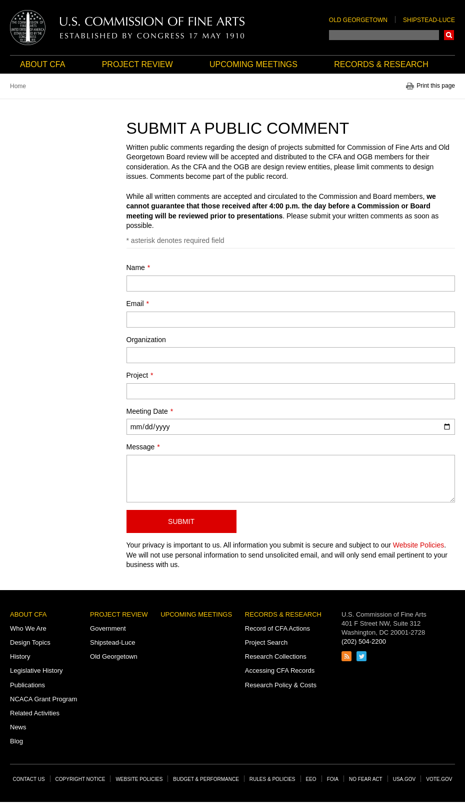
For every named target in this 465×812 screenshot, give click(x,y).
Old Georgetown (358, 20)
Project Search (266, 642)
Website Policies (418, 545)
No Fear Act (365, 779)
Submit (181, 521)
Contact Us (29, 779)
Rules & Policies (273, 779)
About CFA (42, 64)
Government (108, 628)
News (18, 727)
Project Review (137, 64)
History (20, 656)
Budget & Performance (206, 779)
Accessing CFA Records (279, 670)
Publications (27, 685)
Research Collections (275, 656)
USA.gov (404, 779)
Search (449, 35)
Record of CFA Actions (277, 628)
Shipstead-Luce (429, 20)
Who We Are (28, 628)
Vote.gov (439, 779)
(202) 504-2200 (364, 641)
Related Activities (35, 713)
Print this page (435, 86)
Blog (16, 741)
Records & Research (381, 64)
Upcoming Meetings (254, 64)
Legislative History (36, 670)
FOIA (332, 779)
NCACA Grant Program (43, 699)
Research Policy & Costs (280, 685)
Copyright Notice (81, 779)
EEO (311, 779)
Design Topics (30, 642)
